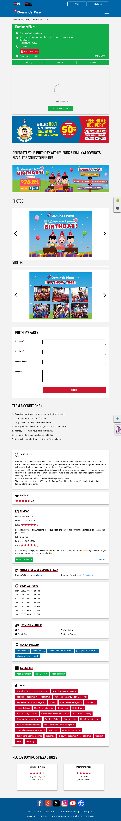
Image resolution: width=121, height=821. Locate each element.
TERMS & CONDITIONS (68, 812)
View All (102, 559)
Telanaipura (35, 19)
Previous (16, 234)
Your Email (19, 351)
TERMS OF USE (50, 812)
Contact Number (21, 361)
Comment (19, 371)
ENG (28, 3)
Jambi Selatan (23, 651)
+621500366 (25, 47)
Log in (77, 4)
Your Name (19, 341)
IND (17, 3)
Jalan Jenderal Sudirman (87, 651)
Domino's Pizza (37, 767)
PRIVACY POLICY (34, 812)
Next (104, 234)
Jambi (27, 19)
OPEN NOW (99, 56)
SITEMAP (83, 812)
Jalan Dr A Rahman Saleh (27, 656)
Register (98, 4)
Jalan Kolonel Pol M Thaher (60, 651)
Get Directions (60, 108)
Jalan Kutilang (39, 651)
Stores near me (17, 19)
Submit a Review (24, 559)
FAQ (91, 812)
